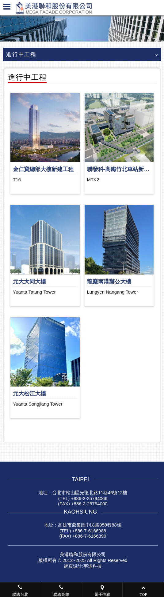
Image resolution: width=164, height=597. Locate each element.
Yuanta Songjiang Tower (38, 404)
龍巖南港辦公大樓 (109, 281)
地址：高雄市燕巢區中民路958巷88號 (82, 524)
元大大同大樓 (29, 281)
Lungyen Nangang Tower (112, 291)
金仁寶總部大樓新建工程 (43, 169)
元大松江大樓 (29, 394)
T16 (17, 179)
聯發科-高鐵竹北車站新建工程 (124, 169)
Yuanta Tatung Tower (34, 291)
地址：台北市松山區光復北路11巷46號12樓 (82, 492)
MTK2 (93, 179)
